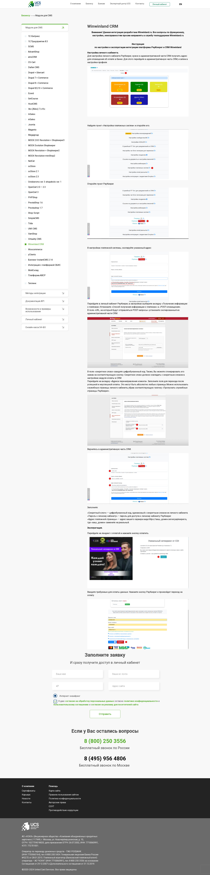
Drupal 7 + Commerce (38, 78)
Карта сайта (54, 790)
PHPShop (32, 197)
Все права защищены (66, 869)
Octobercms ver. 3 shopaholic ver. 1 (44, 182)
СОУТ (51, 806)
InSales (31, 114)
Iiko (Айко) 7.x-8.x (36, 109)
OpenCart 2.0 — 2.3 (37, 187)
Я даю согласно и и (106, 703)
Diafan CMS (33, 67)
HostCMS (32, 104)
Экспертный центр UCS (120, 4)
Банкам (101, 4)
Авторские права (57, 802)
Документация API (34, 301)
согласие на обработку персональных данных (89, 701)
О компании (75, 4)
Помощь (53, 786)
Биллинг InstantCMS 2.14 (40, 260)
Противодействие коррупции (63, 810)
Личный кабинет (159, 4)
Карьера (26, 794)
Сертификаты (28, 790)
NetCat (31, 161)
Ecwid (31, 93)
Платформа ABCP (37, 275)
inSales (31, 119)
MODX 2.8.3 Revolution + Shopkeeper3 (46, 140)
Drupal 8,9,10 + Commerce (40, 88)
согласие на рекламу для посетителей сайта (114, 704)
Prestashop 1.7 (35, 208)
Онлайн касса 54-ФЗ (35, 327)
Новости (26, 798)
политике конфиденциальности (141, 701)
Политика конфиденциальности (65, 798)
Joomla (31, 124)
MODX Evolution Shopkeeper (41, 145)
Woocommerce (35, 249)
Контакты (140, 4)
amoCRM (32, 57)
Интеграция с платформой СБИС (44, 265)
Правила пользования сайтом (64, 794)
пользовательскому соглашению (71, 704)
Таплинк (32, 283)
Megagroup (33, 135)
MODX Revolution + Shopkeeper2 (44, 150)
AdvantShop (33, 51)
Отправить (105, 714)
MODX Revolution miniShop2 (41, 155)
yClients (32, 254)
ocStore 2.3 (33, 176)
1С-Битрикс (34, 36)
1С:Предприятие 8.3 (38, 41)
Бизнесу (89, 4)
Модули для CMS (33, 27)
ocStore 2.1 (33, 171)
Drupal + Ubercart (36, 72)
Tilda (30, 223)
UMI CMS (32, 228)
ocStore (31, 166)
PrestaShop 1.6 (35, 202)
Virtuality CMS (34, 239)
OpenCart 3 (33, 192)
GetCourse (33, 98)
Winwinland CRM (36, 244)
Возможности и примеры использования (38, 310)
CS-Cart (31, 62)
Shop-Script (33, 213)
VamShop (32, 233)
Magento (32, 129)
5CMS (31, 46)
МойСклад (33, 270)
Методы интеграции (35, 293)
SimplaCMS (33, 218)
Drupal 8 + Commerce (38, 83)
